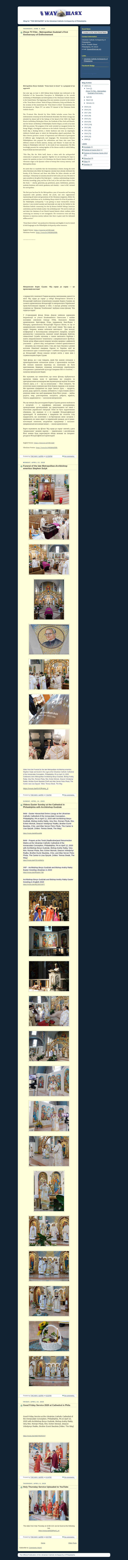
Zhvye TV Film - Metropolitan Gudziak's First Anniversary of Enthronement (45, 33)
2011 (86, 130)
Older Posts (72, 1543)
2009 (86, 136)
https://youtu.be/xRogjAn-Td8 (33, 872)
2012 (86, 127)
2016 (86, 116)
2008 (86, 139)
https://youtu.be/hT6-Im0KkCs (33, 860)
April (88, 97)
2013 (86, 124)
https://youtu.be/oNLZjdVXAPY (34, 884)
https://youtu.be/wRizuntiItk (32, 833)
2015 (86, 119)
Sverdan (87, 164)
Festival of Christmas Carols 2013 (96, 153)
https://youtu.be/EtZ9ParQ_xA (49, 1531)
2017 (86, 113)
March (88, 100)
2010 (86, 133)
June (88, 88)
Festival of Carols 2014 (92, 150)
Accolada (87, 147)
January (89, 103)
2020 (86, 86)
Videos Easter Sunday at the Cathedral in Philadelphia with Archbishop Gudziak (44, 805)
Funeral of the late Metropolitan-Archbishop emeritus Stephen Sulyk (45, 467)
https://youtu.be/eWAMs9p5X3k (46, 232)
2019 (86, 107)
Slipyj (86, 161)
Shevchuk (87, 158)
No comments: (69, 456)
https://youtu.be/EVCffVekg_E (35, 788)
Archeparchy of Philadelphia (90, 69)
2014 (86, 122)
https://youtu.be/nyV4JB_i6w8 (44, 230)
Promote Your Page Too (89, 73)
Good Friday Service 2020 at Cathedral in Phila (46, 1405)
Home (43, 1543)
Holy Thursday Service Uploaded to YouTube (45, 1487)
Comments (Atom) (35, 1548)
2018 (86, 110)
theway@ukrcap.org (94, 49)
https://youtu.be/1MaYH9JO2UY (34, 1436)
